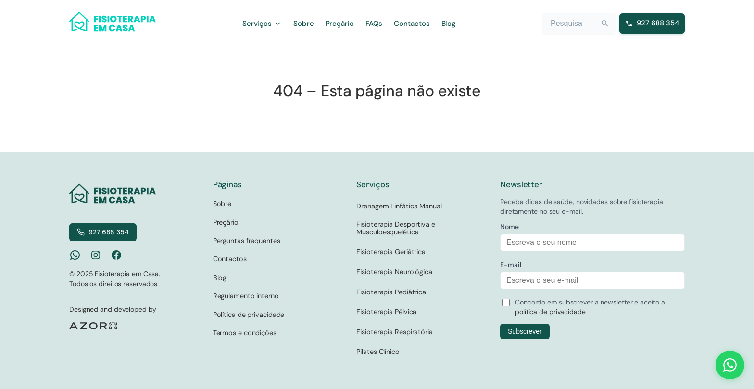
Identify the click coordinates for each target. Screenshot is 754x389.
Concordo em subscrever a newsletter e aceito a (590, 307)
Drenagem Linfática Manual (399, 206)
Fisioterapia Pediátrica (391, 292)
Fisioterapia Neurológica (394, 271)
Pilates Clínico (378, 351)
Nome (509, 226)
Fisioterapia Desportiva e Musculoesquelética (395, 228)
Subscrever (525, 331)
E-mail (510, 264)
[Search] (605, 23)
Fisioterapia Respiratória (394, 332)
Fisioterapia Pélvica (386, 311)
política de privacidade (550, 311)
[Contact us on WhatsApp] (730, 365)
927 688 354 (103, 232)
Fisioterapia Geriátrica (391, 251)
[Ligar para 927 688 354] (652, 23)
